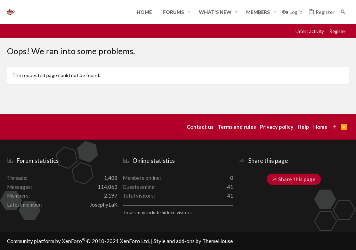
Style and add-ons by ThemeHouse (193, 241)
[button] (189, 12)
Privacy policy (276, 127)
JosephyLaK (104, 204)
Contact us (200, 127)
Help (303, 127)
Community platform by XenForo (78, 241)
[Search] (343, 12)
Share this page (294, 179)
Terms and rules (237, 127)
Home (320, 127)
